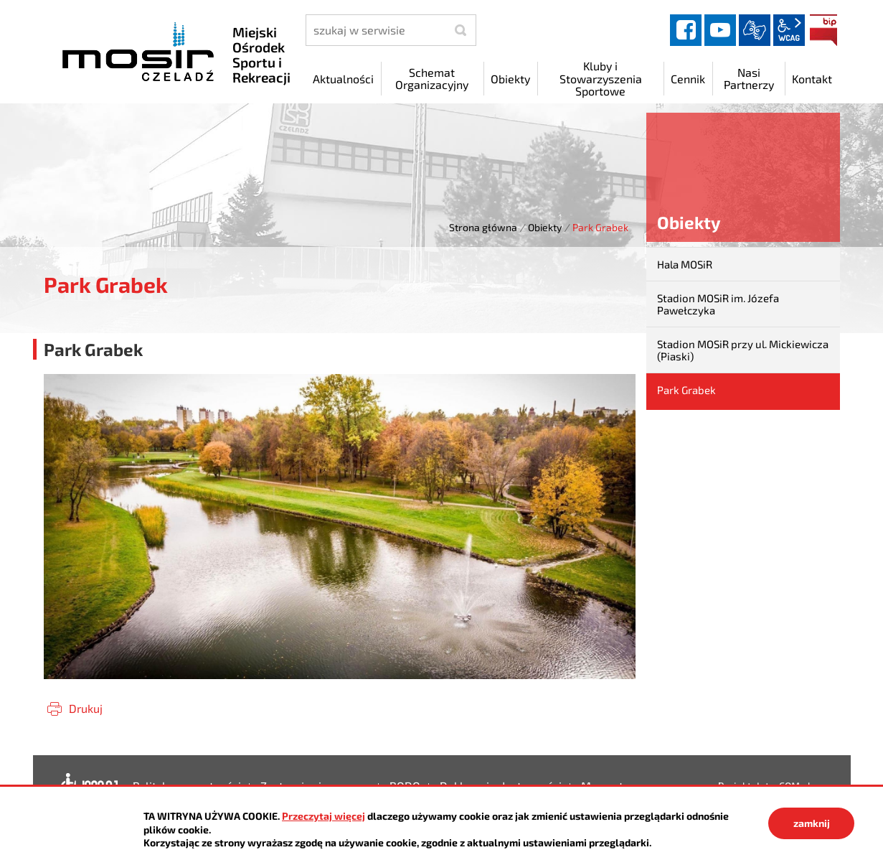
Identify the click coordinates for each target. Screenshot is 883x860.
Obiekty (545, 227)
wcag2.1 (789, 30)
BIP (823, 30)
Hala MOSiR (684, 264)
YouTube (720, 30)
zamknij (811, 823)
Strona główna (483, 227)
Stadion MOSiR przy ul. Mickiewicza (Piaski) (742, 350)
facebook (686, 30)
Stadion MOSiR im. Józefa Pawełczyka (718, 304)
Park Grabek (686, 389)
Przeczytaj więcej (323, 816)
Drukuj (86, 708)
